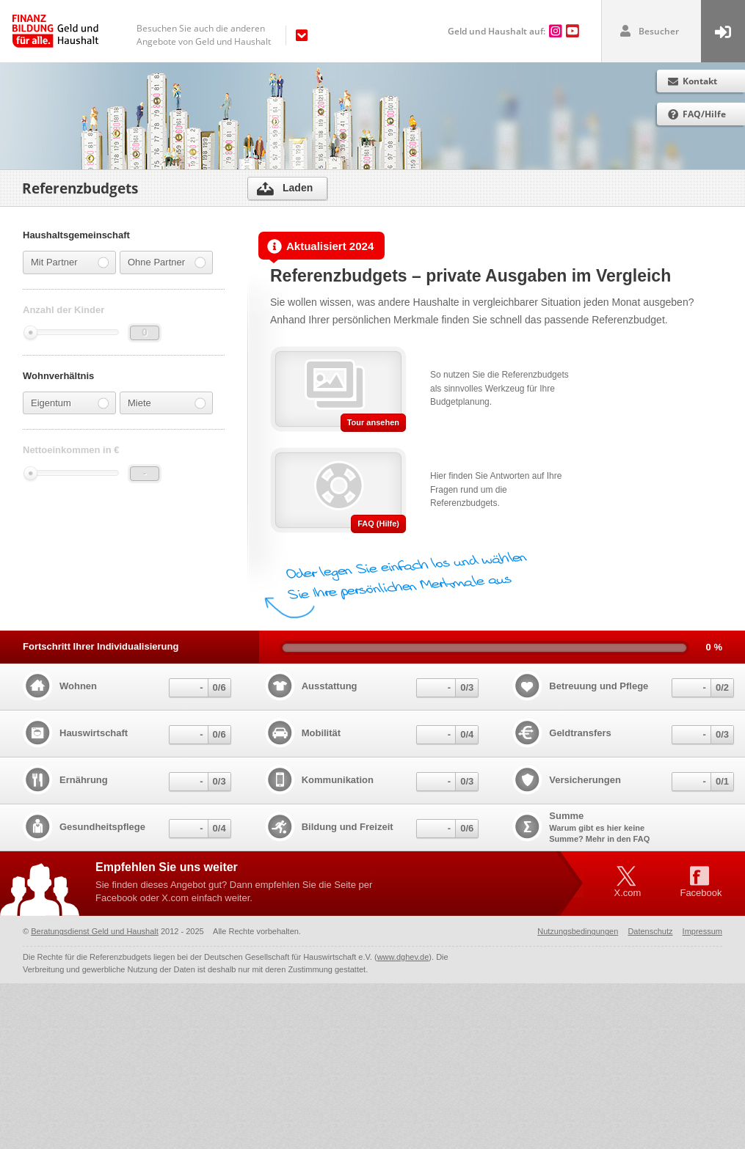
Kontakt (700, 81)
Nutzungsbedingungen (577, 931)
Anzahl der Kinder (63, 309)
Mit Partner (70, 262)
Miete (167, 410)
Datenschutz (650, 931)
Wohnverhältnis (58, 381)
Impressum (702, 931)
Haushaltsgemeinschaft (76, 235)
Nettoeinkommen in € (71, 456)
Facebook (701, 892)
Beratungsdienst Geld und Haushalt (95, 931)
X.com (628, 892)
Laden (298, 188)
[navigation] (218, 35)
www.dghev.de (403, 956)
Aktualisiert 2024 (320, 246)
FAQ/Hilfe (704, 114)
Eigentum (70, 410)
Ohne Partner (167, 262)
